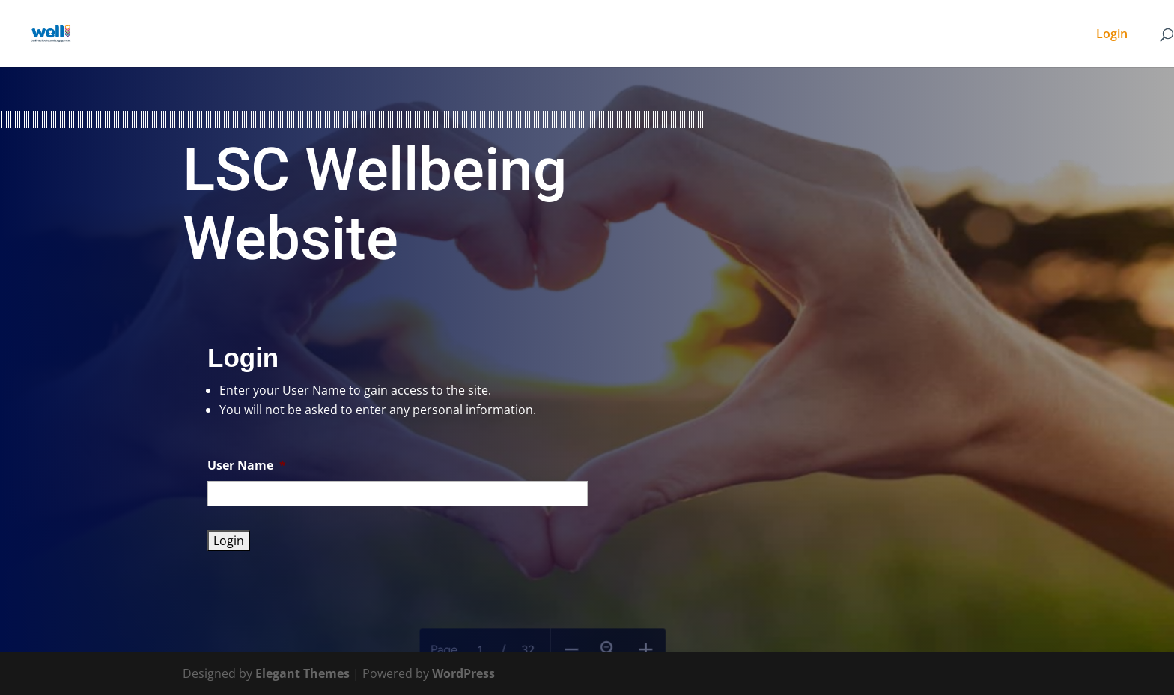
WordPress (463, 673)
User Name (246, 465)
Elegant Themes (302, 673)
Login (1112, 35)
